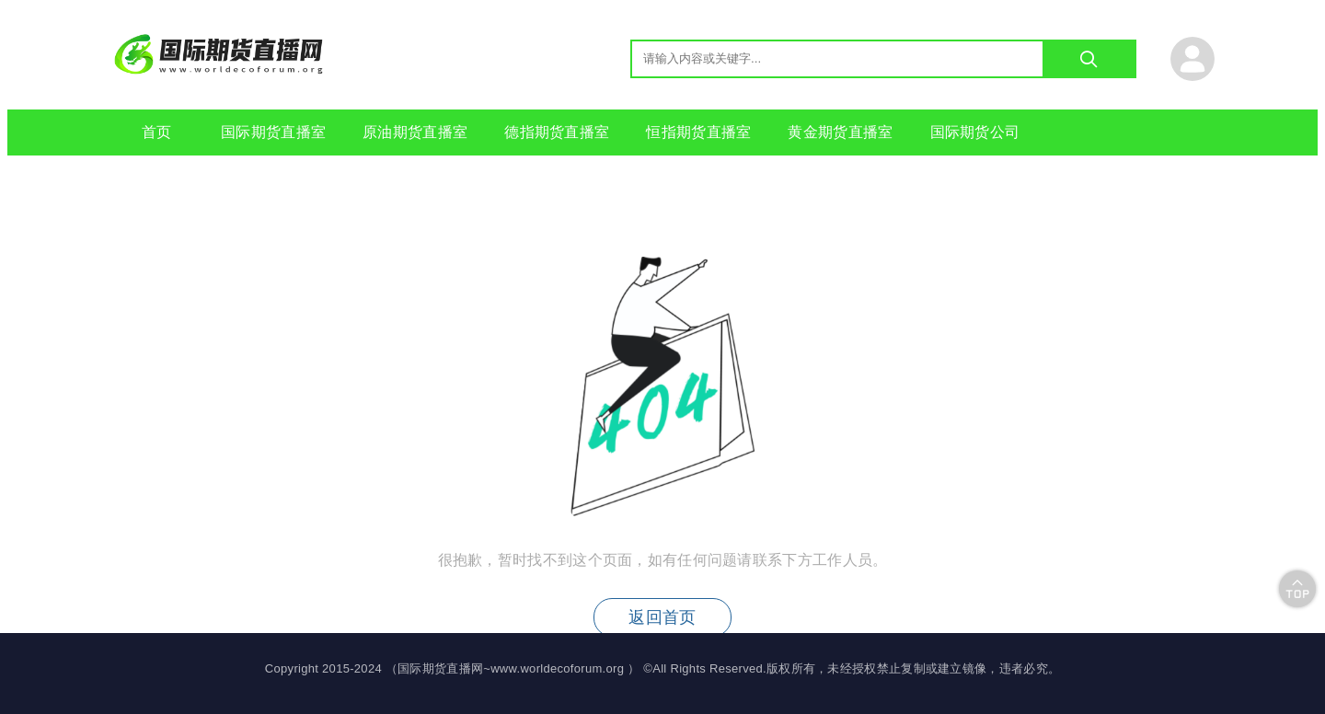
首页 (157, 132)
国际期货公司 (975, 132)
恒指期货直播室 (698, 132)
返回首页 (662, 617)
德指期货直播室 (556, 132)
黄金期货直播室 (840, 132)
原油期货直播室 (415, 132)
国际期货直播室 (273, 132)
